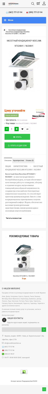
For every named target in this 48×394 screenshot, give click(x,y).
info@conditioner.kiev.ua (12, 343)
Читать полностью (14, 218)
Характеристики (18, 160)
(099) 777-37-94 (34, 12)
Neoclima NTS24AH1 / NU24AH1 (15, 33)
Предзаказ (24, 270)
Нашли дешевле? (12, 115)
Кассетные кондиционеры (17, 30)
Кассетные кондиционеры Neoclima (17, 32)
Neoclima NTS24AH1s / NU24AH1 (24, 276)
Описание (7, 160)
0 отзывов (40, 112)
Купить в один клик (17, 146)
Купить (17, 137)
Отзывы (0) (30, 160)
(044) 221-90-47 (8, 354)
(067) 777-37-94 (14, 12)
